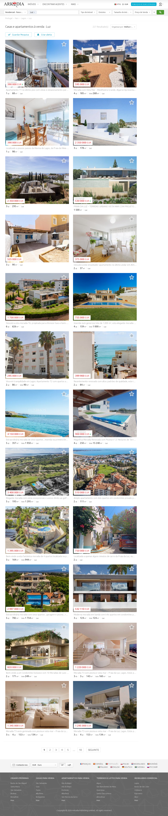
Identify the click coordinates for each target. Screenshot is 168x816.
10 (80, 750)
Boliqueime (40, 797)
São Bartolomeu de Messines (107, 787)
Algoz (99, 783)
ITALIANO (104, 767)
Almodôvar (101, 797)
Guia (37, 787)
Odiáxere (138, 790)
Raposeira (138, 793)
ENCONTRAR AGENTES (53, 4)
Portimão (65, 790)
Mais (12, 800)
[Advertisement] (152, 60)
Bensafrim (14, 797)
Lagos (136, 783)
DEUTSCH (128, 767)
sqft (69, 765)
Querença (100, 790)
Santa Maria (15, 787)
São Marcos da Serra (69, 797)
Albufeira (39, 793)
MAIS (73, 4)
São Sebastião (16, 790)
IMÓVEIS (32, 4)
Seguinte (93, 750)
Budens (13, 793)
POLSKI (126, 764)
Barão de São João (141, 787)
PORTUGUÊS (113, 764)
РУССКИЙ (153, 767)
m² (62, 765)
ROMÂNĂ (153, 764)
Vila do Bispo (66, 783)
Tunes (38, 790)
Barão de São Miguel (19, 783)
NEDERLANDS (139, 764)
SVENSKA (141, 767)
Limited (83, 810)
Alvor (136, 797)
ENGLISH (116, 767)
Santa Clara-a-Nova (104, 793)
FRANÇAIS (87, 764)
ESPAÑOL (99, 764)
